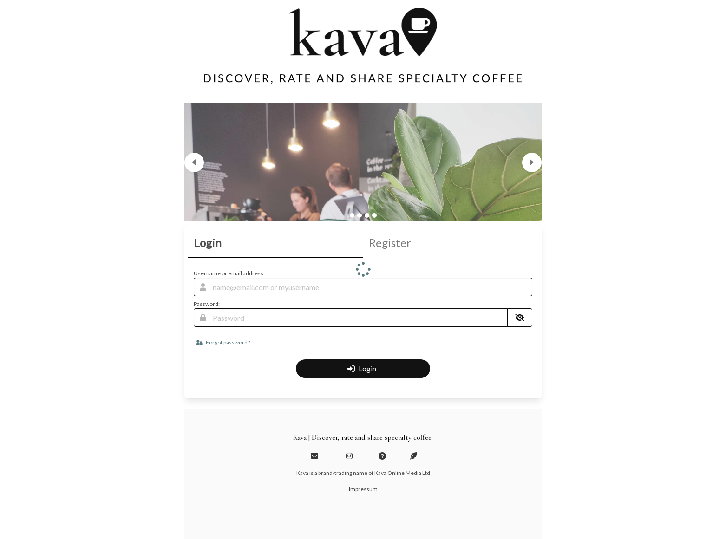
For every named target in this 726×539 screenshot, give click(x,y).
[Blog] (413, 455)
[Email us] (314, 455)
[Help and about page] (382, 455)
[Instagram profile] (349, 455)
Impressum (363, 489)
